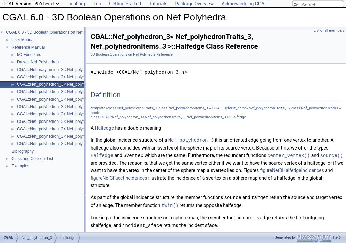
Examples (20, 166)
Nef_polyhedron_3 (191, 140)
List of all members (329, 30)
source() (331, 155)
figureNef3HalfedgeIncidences (292, 169)
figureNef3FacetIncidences (119, 177)
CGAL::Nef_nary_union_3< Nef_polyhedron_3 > (60, 69)
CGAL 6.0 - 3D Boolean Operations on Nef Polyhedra (54, 32)
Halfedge (104, 128)
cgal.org (76, 3)
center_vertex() (288, 155)
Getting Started (125, 3)
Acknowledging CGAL (244, 3)
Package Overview (194, 3)
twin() (170, 204)
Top (97, 3)
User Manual (22, 39)
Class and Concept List (32, 158)
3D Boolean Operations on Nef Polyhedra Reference (132, 54)
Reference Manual (28, 47)
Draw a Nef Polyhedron (38, 62)
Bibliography (22, 151)
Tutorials (158, 3)
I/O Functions (29, 54)
